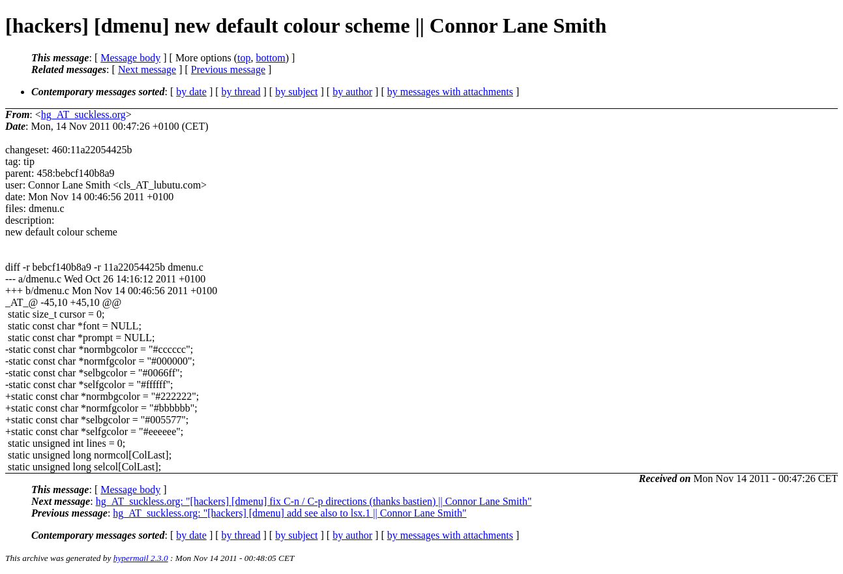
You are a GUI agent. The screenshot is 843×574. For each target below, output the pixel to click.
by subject (296, 91)
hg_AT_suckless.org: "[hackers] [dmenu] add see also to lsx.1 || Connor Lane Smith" (289, 513)
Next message (147, 69)
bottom (270, 57)
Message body (130, 57)
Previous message (228, 69)
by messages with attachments (450, 91)
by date (191, 91)
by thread (241, 91)
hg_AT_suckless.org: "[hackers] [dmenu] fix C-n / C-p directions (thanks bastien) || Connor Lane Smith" (314, 501)
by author (352, 91)
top (243, 57)
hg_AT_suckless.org (83, 114)
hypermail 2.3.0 (140, 558)
